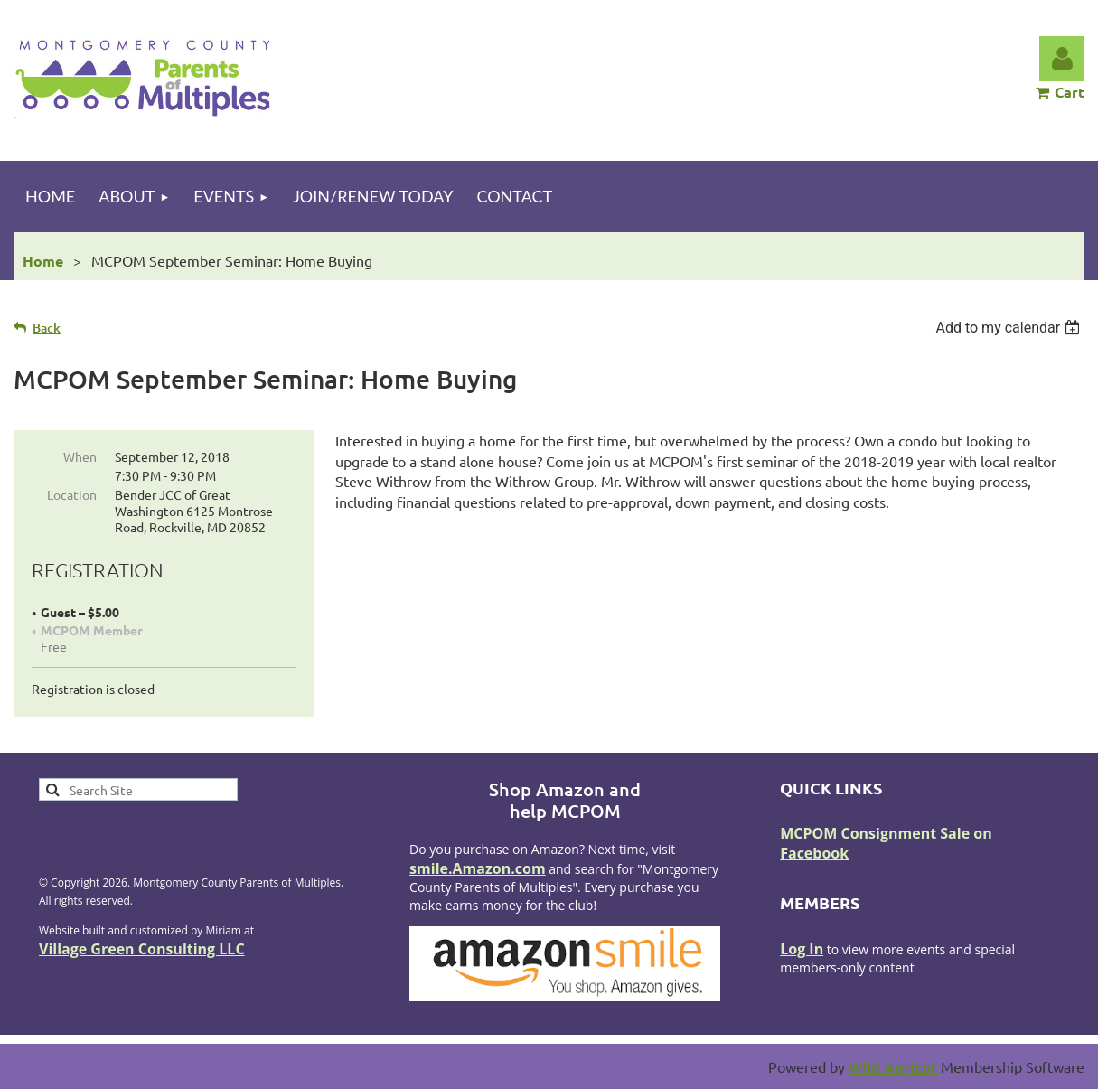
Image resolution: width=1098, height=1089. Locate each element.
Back (47, 327)
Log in (1061, 58)
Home (43, 260)
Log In (801, 949)
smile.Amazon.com (477, 868)
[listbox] (1009, 327)
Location (72, 494)
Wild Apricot (893, 1066)
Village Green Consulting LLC (142, 949)
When (80, 456)
